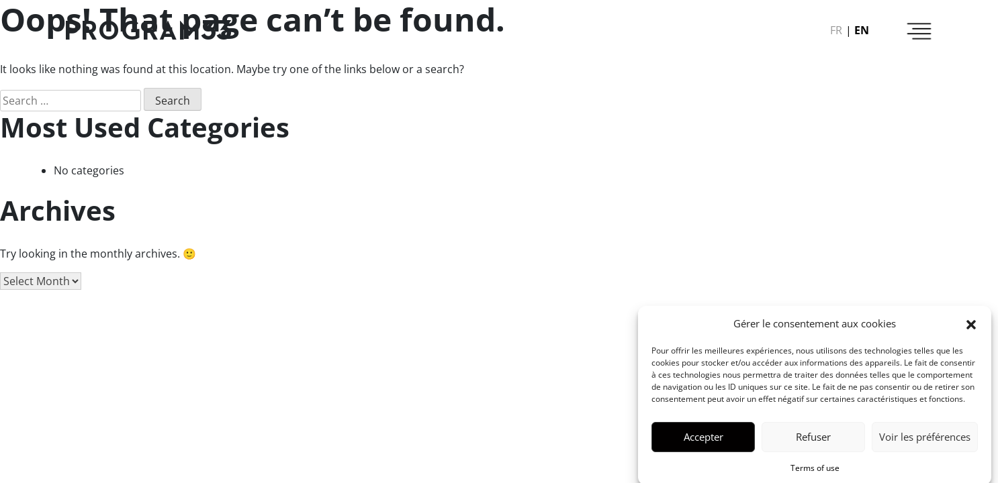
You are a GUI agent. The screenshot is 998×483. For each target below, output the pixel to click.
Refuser (813, 442)
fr (836, 30)
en (861, 30)
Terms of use (815, 472)
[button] (971, 328)
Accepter (703, 442)
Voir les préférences (924, 442)
